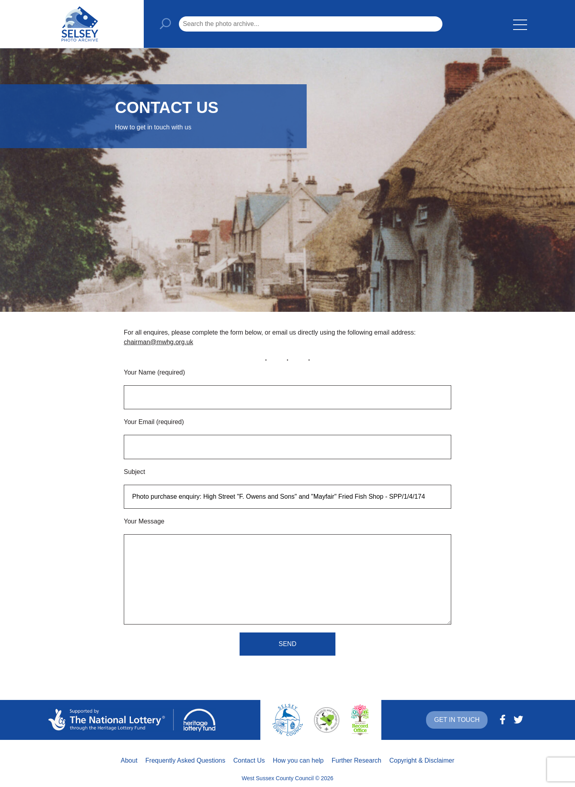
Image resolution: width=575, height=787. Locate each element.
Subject (134, 471)
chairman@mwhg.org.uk (158, 342)
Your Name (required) (154, 372)
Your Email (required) (154, 421)
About (129, 760)
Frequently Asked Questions (185, 760)
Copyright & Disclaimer (421, 760)
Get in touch (457, 719)
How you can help (298, 760)
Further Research (357, 760)
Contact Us (249, 760)
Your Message (144, 521)
